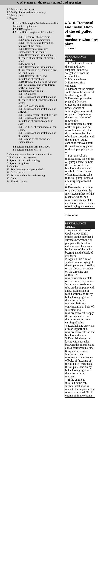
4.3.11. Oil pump (27, 93)
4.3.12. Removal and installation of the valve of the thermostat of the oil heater (37, 99)
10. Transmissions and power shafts (26, 169)
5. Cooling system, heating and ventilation (29, 154)
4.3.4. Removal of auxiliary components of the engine (33, 50)
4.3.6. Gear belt (26, 63)
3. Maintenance (15, 15)
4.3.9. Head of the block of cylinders (37, 81)
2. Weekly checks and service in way (26, 12)
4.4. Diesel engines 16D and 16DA (31, 146)
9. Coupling (13, 166)
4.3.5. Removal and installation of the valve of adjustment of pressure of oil (37, 57)
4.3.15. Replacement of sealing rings (37, 114)
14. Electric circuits (17, 181)
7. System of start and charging (23, 160)
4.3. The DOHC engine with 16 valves (33, 32)
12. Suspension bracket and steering (26, 175)
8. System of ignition (18, 163)
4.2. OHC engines (22, 29)
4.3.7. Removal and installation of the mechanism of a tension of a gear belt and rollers (37, 69)
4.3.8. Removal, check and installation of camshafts (32, 77)
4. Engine (12, 18)
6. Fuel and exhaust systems (21, 157)
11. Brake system (16, 172)
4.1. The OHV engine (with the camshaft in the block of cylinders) (36, 25)
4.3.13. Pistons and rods (31, 105)
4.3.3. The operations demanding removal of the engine (35, 44)
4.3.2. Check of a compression (34, 39)
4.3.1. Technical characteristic (34, 36)
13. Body (11, 178)
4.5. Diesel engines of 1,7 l (27, 149)
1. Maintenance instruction (21, 9)
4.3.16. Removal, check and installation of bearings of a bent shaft (35, 120)
